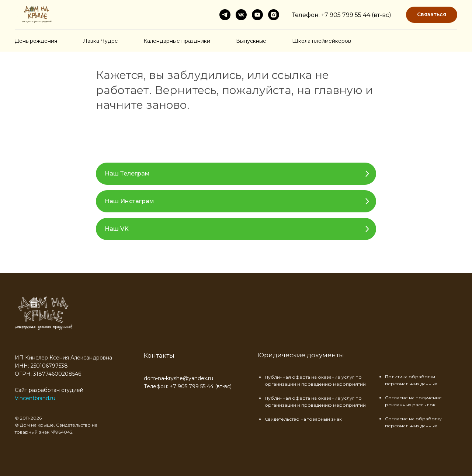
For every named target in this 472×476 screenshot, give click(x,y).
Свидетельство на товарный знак (303, 419)
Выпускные (251, 41)
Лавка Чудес (100, 41)
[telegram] (224, 14)
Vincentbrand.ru (35, 398)
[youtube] (257, 14)
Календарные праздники (176, 41)
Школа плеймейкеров (321, 41)
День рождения (36, 41)
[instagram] (273, 14)
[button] (431, 15)
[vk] (241, 14)
